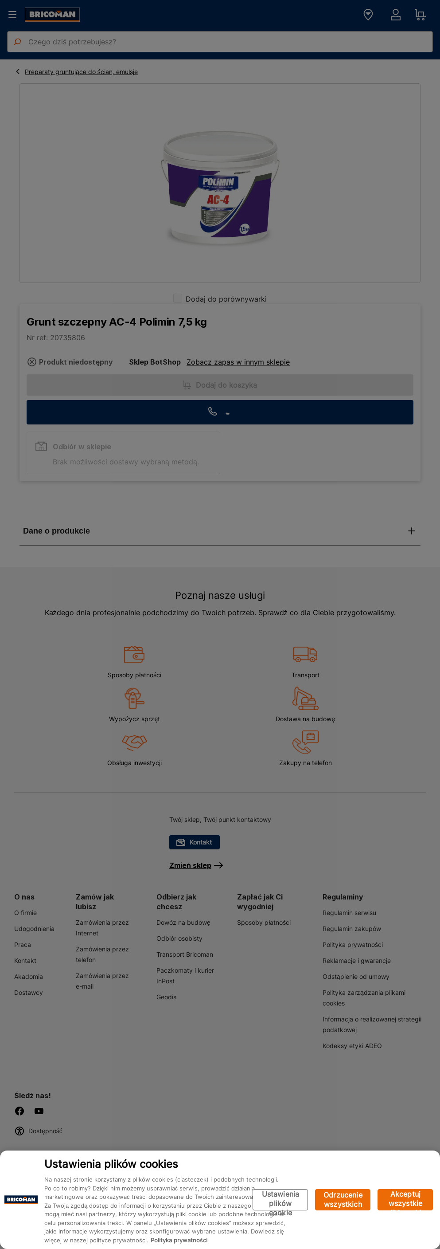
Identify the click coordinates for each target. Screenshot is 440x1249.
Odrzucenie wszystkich (342, 1199)
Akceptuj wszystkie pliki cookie (405, 1200)
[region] (220, 1200)
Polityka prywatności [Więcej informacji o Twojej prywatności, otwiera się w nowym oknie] (179, 1240)
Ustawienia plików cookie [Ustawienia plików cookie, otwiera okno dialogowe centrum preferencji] (281, 1200)
